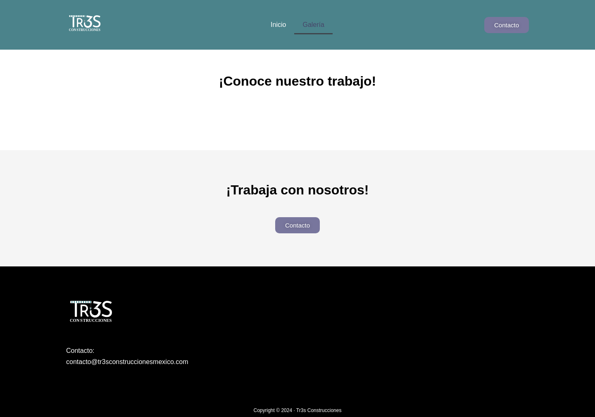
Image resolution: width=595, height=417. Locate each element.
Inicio (278, 24)
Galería (313, 24)
